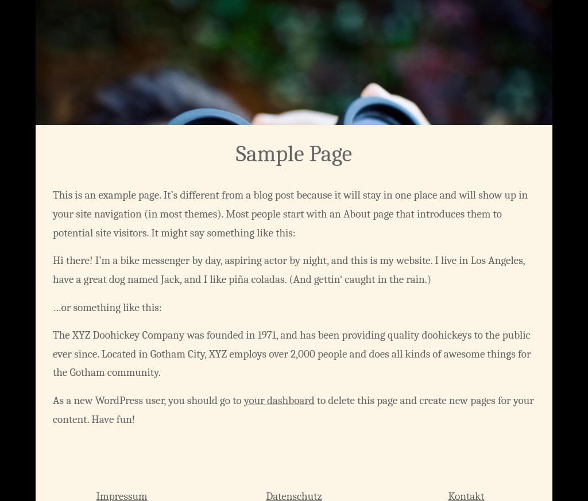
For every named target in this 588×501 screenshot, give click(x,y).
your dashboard (279, 400)
